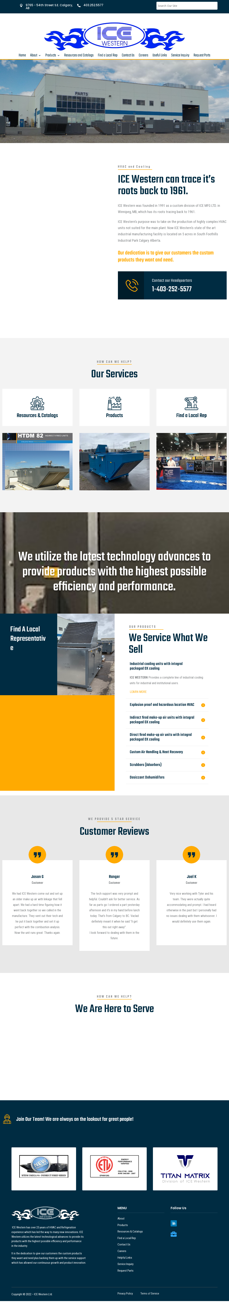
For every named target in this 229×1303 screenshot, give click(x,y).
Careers (143, 56)
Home (22, 56)
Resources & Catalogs (130, 1233)
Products (50, 56)
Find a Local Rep (108, 56)
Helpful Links (125, 1259)
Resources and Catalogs (79, 56)
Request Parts (202, 56)
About (33, 56)
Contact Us (128, 56)
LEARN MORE (138, 694)
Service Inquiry (180, 56)
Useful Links (160, 56)
